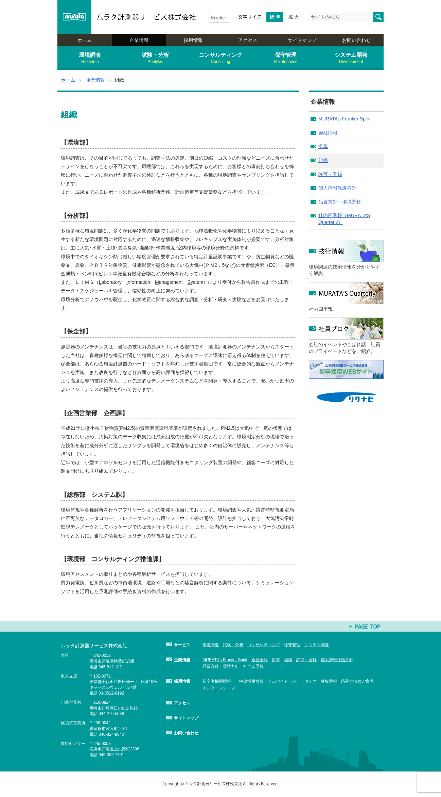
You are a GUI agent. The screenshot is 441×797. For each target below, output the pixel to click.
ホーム (84, 40)
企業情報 (138, 40)
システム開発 (351, 58)
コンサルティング (220, 58)
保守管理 (285, 58)
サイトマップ (302, 40)
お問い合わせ (356, 40)
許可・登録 (330, 174)
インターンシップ (218, 688)
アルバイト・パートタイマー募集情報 (302, 681)
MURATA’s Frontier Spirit (344, 118)
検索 (378, 17)
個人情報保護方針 (337, 188)
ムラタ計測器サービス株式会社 (146, 17)
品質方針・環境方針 (339, 202)
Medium (274, 17)
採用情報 (193, 40)
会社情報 (327, 132)
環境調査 (90, 58)
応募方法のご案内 (357, 681)
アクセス (247, 40)
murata (74, 17)
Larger (293, 17)
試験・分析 (155, 58)
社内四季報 (253, 666)
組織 (323, 160)
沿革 (323, 146)
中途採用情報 (251, 681)
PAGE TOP (365, 626)
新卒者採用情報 (216, 681)
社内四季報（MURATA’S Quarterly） (344, 219)
